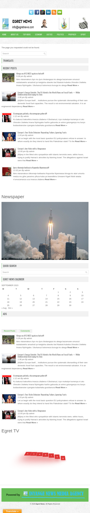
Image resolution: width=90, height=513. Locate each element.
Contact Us (7, 40)
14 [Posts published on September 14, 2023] (46, 299)
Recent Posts (9, 331)
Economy (38, 34)
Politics (60, 34)
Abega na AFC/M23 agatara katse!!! (30, 73)
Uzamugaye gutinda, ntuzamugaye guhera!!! (30, 113)
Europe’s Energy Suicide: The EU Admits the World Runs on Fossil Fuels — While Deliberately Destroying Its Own (49, 93)
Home (4, 34)
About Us (14, 34)
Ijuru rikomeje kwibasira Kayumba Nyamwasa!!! (31, 167)
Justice (49, 34)
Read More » (73, 85)
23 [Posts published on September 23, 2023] (70, 302)
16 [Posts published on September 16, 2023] (70, 299)
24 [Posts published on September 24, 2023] (82, 302)
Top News (27, 34)
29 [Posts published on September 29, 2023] (58, 305)
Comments (25, 331)
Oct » (10, 308)
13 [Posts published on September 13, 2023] (33, 299)
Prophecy (72, 34)
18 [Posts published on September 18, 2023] (8, 302)
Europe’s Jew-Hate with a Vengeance (32, 148)
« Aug (3, 308)
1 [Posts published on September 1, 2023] (58, 292)
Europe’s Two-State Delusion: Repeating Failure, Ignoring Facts (42, 132)
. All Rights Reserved (48, 504)
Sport (83, 34)
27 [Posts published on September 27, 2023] (33, 305)
